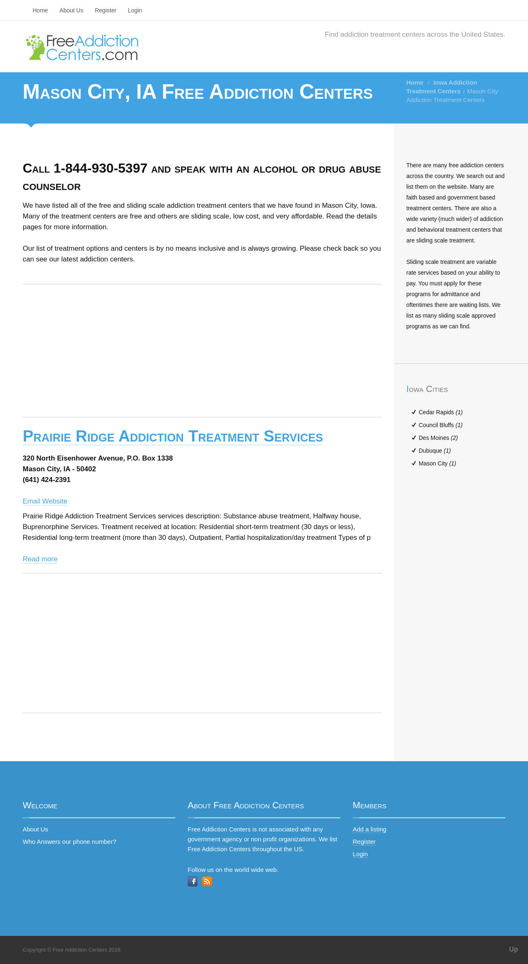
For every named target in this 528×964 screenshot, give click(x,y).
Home (40, 10)
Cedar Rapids (441, 412)
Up (513, 949)
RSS (207, 881)
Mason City (437, 463)
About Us (71, 10)
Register (105, 10)
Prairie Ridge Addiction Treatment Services (173, 436)
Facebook (193, 881)
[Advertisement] (202, 350)
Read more (40, 559)
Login (135, 10)
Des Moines (438, 438)
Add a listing (370, 829)
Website (54, 501)
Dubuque (435, 450)
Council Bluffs (440, 425)
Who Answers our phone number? (69, 841)
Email (31, 501)
